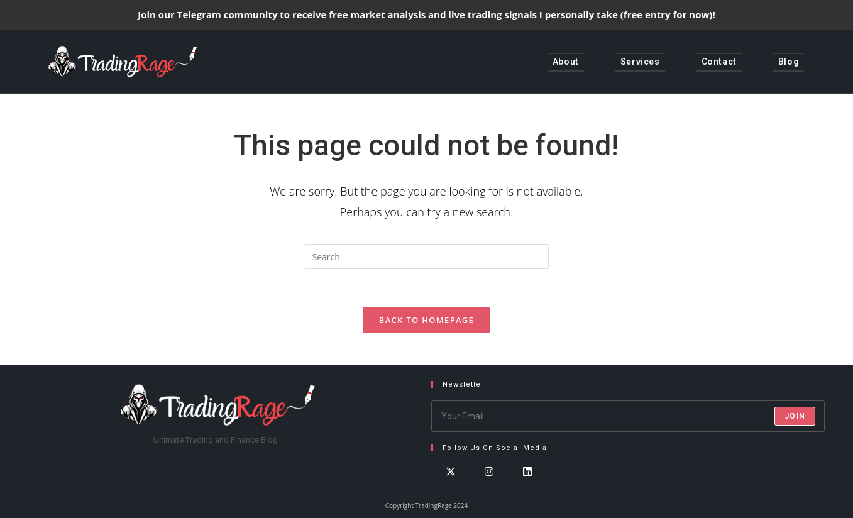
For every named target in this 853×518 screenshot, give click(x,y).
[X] (450, 483)
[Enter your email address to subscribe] (628, 416)
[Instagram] (488, 483)
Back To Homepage (426, 320)
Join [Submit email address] (794, 416)
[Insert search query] (426, 256)
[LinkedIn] (527, 483)
